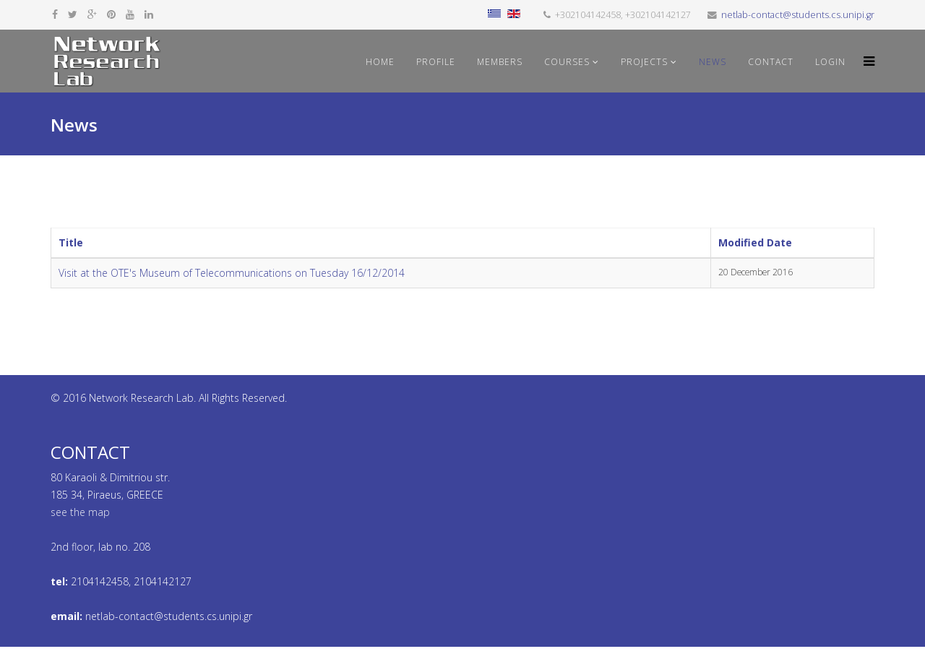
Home (380, 62)
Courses (567, 62)
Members (499, 62)
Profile (435, 62)
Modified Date (755, 242)
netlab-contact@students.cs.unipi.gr (797, 15)
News (712, 62)
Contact (770, 62)
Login (830, 62)
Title (71, 242)
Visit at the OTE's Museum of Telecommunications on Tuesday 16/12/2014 (232, 273)
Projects (644, 62)
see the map (80, 512)
